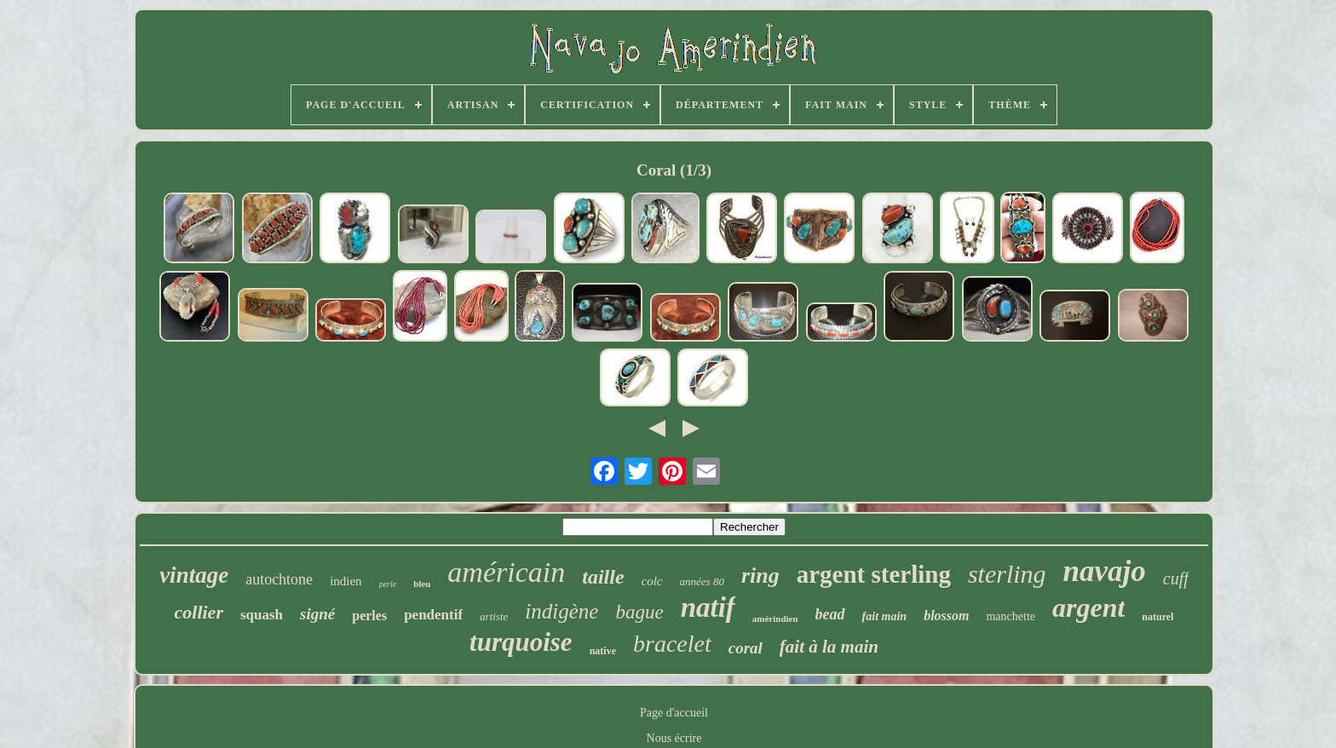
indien (346, 581)
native (603, 651)
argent (1088, 607)
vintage (193, 575)
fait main (884, 616)
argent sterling (874, 574)
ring (760, 575)
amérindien (775, 618)
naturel (1157, 617)
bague (639, 612)
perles (369, 615)
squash (261, 615)
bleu (421, 583)
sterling (1007, 574)
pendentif (433, 615)
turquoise (521, 642)
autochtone (279, 579)
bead (830, 614)
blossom (946, 615)
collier (199, 612)
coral (745, 648)
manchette (1010, 616)
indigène (561, 611)
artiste (494, 616)
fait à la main (829, 646)
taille (603, 577)
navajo (1104, 571)
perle (388, 584)
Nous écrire (674, 738)
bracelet (672, 643)
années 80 (702, 581)
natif (708, 607)
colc (652, 581)
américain (506, 572)
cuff (1176, 578)
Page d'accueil (674, 712)
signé (317, 614)
